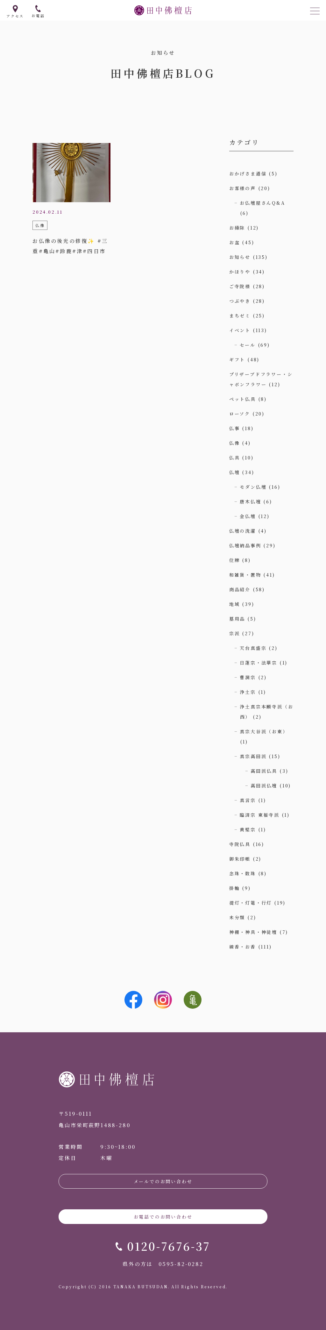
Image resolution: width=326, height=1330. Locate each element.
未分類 (237, 917)
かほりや (240, 271)
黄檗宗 (248, 829)
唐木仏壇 (250, 501)
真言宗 (248, 800)
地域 (234, 604)
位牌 (234, 560)
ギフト (237, 359)
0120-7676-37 (168, 1246)
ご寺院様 (240, 286)
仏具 (234, 457)
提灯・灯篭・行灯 (250, 903)
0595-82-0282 (181, 1264)
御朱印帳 (240, 859)
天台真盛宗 (253, 648)
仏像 (234, 443)
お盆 (234, 242)
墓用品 (237, 618)
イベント (240, 330)
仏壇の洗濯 (242, 531)
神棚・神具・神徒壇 (253, 932)
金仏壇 (248, 516)
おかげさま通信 (248, 173)
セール (247, 345)
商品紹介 (240, 589)
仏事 (234, 428)
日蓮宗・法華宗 (258, 662)
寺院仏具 (240, 844)
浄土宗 (248, 692)
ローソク (239, 413)
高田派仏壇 (264, 785)
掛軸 (234, 888)
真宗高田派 (253, 756)
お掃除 (237, 227)
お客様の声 (242, 188)
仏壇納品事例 (245, 545)
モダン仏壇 (253, 487)
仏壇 (234, 472)
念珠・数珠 (242, 873)
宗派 (234, 633)
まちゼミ (240, 315)
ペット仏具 (242, 399)
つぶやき (240, 301)
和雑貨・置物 (245, 575)
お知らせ (240, 257)
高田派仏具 (264, 771)
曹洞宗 (248, 677)
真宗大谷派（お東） (264, 731)
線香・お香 (242, 946)
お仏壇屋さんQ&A (262, 203)
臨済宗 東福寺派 (259, 815)
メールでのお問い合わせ (163, 1181)
